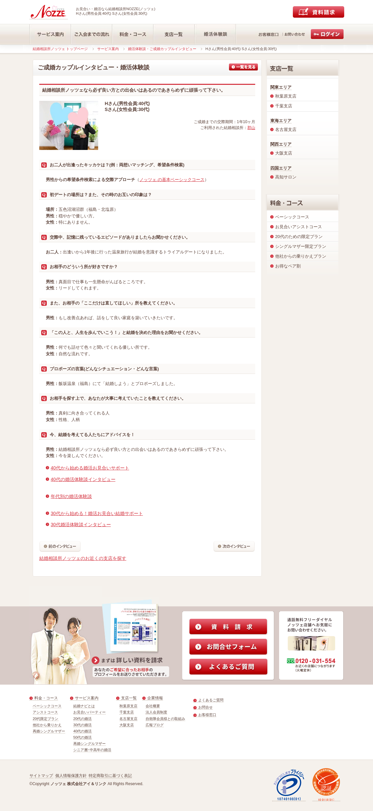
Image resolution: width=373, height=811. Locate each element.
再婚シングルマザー (49, 731)
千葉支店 (126, 712)
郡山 (251, 127)
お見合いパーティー (89, 712)
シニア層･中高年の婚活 (92, 750)
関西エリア (281, 144)
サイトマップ (41, 775)
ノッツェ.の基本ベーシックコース (171, 179)
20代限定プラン (46, 719)
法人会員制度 (156, 712)
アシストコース (45, 712)
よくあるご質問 (210, 700)
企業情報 (155, 698)
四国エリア (281, 168)
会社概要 (153, 706)
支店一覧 (129, 698)
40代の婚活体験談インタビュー (83, 479)
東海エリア (281, 120)
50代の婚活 (82, 737)
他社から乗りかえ (47, 725)
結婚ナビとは (84, 706)
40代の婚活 (82, 731)
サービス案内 (108, 49)
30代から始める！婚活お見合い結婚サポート (97, 513)
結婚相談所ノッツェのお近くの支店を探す (82, 558)
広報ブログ (155, 725)
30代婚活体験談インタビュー (81, 524)
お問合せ (205, 707)
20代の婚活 (82, 719)
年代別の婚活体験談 (71, 496)
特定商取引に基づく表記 (110, 775)
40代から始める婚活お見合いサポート (90, 467)
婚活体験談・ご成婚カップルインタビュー (162, 49)
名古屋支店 (128, 719)
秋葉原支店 (128, 706)
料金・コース (46, 698)
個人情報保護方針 (71, 775)
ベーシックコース (47, 706)
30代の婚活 (82, 725)
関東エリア (281, 87)
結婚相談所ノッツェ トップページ (60, 49)
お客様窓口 (207, 715)
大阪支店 (126, 725)
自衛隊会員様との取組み (165, 719)
